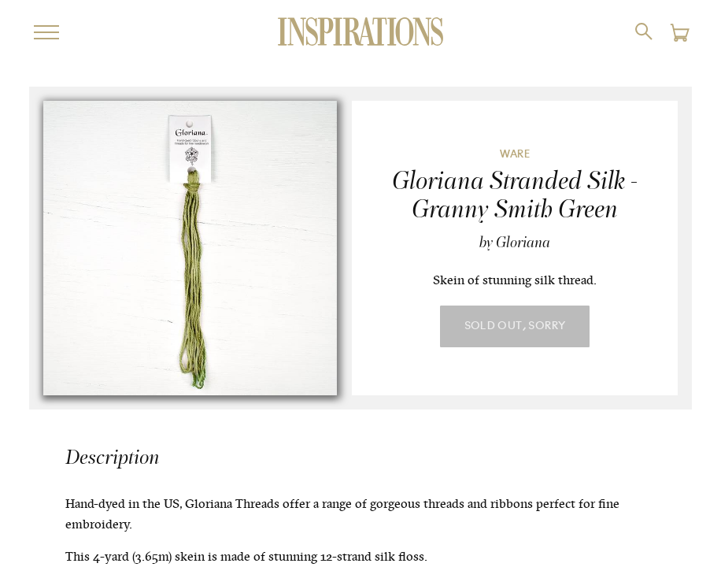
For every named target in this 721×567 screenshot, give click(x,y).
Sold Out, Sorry (515, 326)
